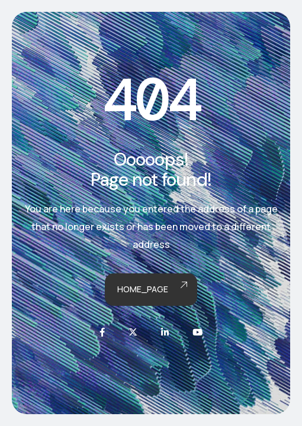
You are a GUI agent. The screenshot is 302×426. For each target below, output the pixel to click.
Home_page (151, 289)
